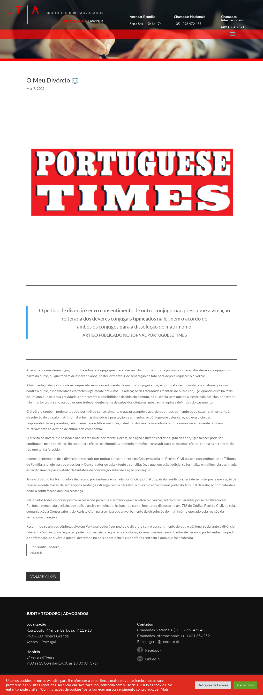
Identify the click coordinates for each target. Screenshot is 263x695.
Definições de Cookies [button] (213, 685)
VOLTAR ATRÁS (43, 576)
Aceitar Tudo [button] (245, 685)
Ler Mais (162, 689)
